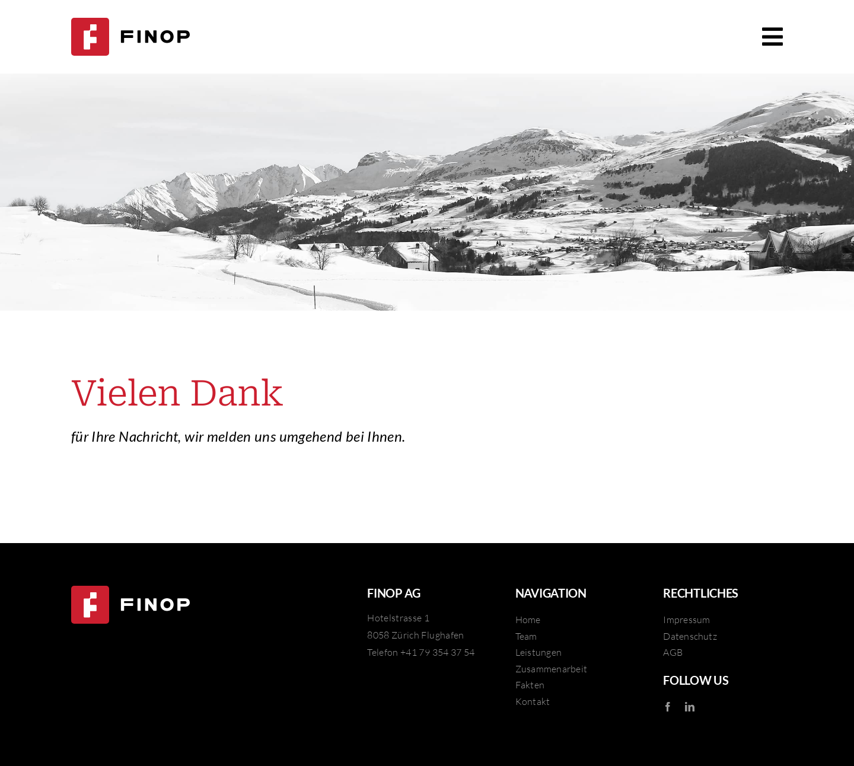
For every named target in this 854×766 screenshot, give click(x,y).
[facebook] (668, 706)
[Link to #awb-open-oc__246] (772, 37)
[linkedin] (689, 706)
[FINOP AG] (130, 25)
